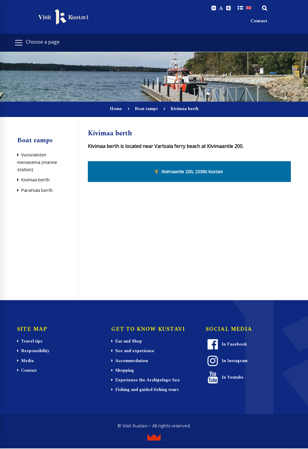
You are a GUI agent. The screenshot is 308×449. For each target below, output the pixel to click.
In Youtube (225, 378)
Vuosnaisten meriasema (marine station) (37, 162)
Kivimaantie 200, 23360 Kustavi (192, 171)
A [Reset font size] (221, 8)
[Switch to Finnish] (240, 8)
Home (116, 109)
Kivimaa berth (35, 180)
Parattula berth (37, 190)
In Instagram (227, 361)
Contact (259, 21)
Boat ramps (146, 109)
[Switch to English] (249, 8)
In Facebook (226, 345)
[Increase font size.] (228, 8)
